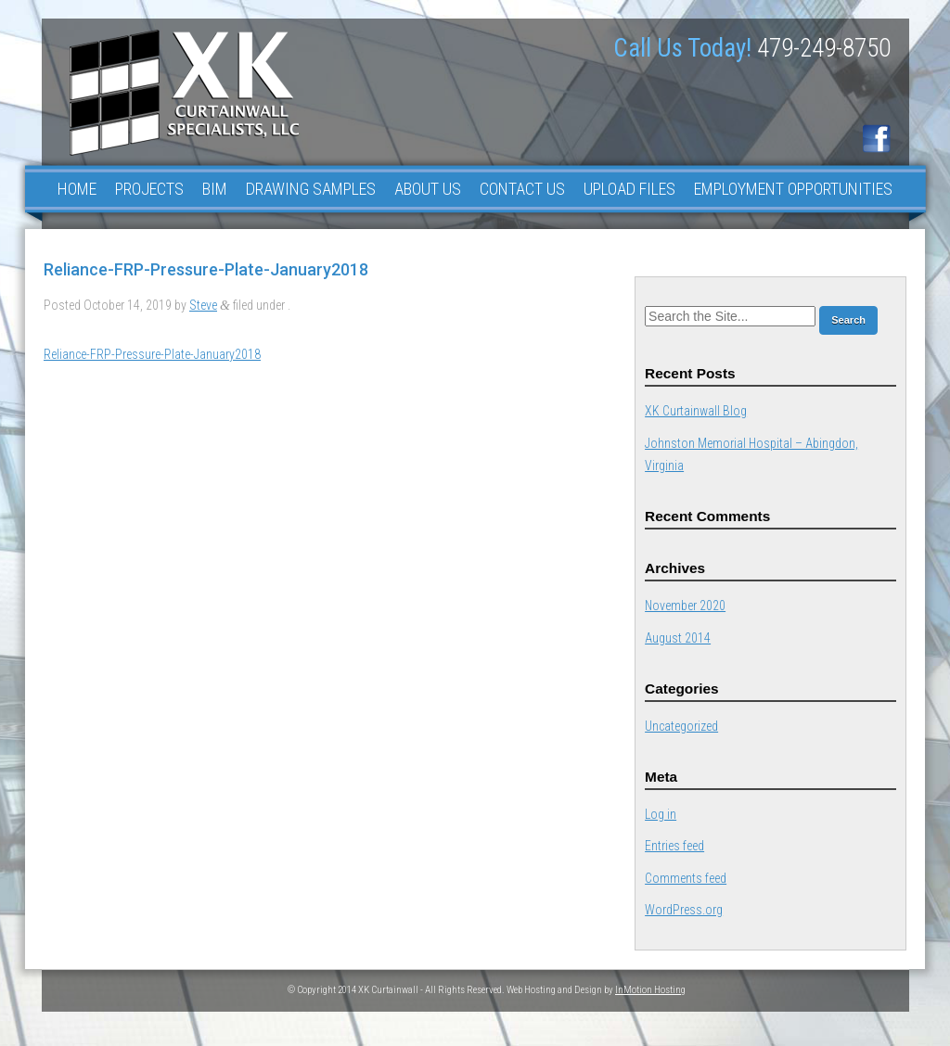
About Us (427, 188)
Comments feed (685, 878)
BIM (214, 188)
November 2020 (685, 605)
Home (77, 188)
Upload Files (629, 188)
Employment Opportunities (793, 188)
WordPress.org (684, 909)
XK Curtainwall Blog (696, 410)
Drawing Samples (311, 188)
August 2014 (678, 638)
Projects (149, 188)
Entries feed (674, 845)
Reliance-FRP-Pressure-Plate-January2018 (152, 354)
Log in (660, 814)
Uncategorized (681, 726)
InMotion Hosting (650, 990)
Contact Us (522, 188)
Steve (203, 305)
